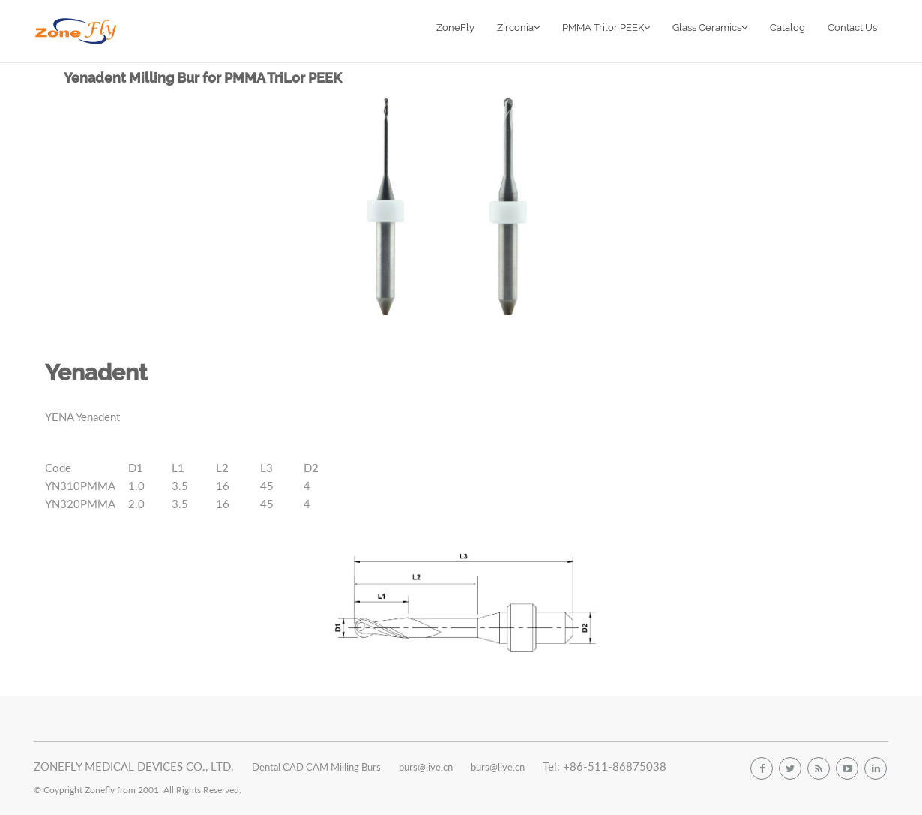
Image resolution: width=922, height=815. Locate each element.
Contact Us (852, 27)
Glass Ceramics (709, 27)
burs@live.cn (426, 766)
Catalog (787, 27)
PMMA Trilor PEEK (606, 27)
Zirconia (518, 27)
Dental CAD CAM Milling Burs (316, 766)
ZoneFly (455, 27)
